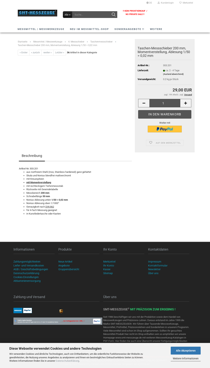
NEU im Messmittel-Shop (89, 29)
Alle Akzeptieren (186, 350)
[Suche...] (67, 14)
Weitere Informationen (186, 358)
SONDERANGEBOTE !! (129, 29)
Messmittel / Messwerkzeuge (41, 29)
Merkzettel (186, 2)
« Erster (23, 52)
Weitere (156, 29)
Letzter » (59, 52)
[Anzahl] (164, 103)
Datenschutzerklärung (67, 360)
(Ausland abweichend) (173, 74)
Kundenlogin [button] (166, 2)
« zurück (35, 52)
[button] (149, 3)
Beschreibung (32, 156)
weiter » (47, 52)
